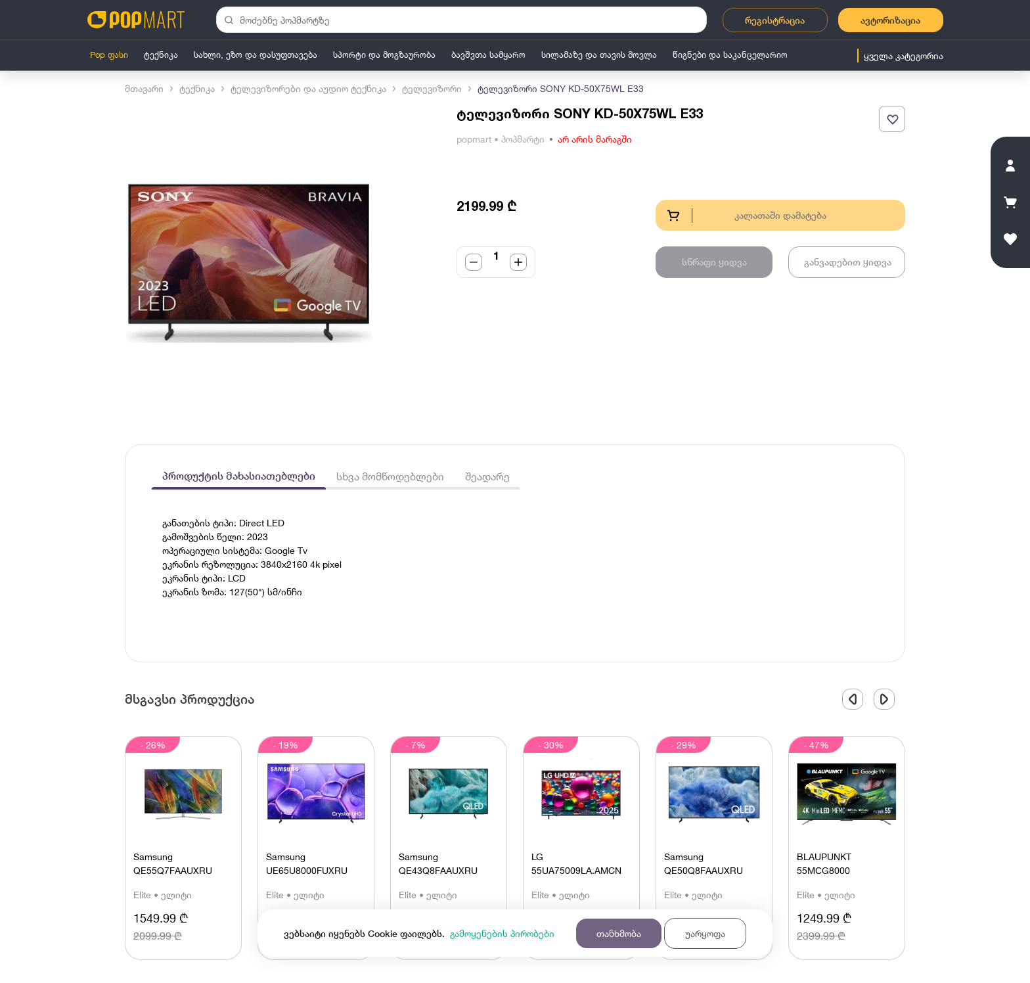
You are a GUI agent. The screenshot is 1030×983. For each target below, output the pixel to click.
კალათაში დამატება (746, 215)
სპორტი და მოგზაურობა (384, 54)
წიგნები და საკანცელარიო (730, 54)
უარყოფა (705, 933)
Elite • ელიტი (162, 894)
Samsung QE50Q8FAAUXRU (703, 863)
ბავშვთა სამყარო (488, 54)
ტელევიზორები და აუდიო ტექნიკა (308, 88)
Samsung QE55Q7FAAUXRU (172, 863)
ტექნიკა (161, 54)
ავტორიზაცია (890, 20)
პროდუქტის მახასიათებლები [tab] (238, 476)
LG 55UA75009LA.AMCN (576, 863)
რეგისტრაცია (775, 20)
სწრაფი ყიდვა (714, 261)
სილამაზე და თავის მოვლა (599, 54)
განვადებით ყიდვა (847, 261)
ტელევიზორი (432, 88)
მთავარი (144, 88)
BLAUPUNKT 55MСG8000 (824, 863)
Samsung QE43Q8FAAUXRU (438, 863)
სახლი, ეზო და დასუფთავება (255, 54)
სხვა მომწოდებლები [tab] (390, 476)
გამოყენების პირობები (502, 933)
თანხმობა (618, 933)
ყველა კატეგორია (903, 55)
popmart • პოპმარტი (501, 139)
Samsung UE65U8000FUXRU (306, 863)
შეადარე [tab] (487, 476)
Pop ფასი (109, 54)
